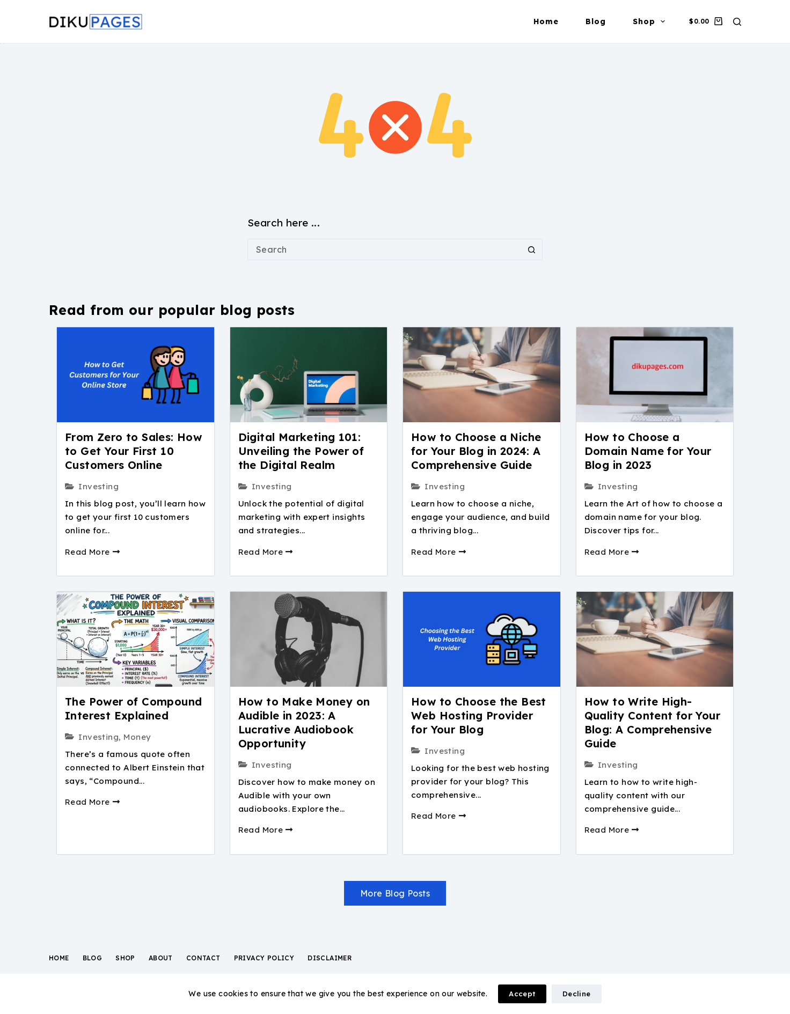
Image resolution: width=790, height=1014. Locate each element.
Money (137, 737)
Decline (576, 993)
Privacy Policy (264, 958)
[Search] (737, 22)
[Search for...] (384, 249)
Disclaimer (330, 958)
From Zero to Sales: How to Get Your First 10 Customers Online (133, 451)
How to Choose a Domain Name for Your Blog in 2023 (648, 451)
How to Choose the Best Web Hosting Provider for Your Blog (478, 715)
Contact (203, 958)
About (161, 958)
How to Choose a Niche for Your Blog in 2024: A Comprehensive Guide (476, 451)
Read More (92, 552)
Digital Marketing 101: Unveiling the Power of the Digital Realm (301, 451)
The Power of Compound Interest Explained (133, 708)
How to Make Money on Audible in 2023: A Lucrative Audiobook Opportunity (304, 722)
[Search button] (532, 249)
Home (546, 21)
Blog (596, 21)
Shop (651, 21)
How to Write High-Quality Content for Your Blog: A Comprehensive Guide (652, 722)
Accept (522, 993)
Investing (98, 486)
